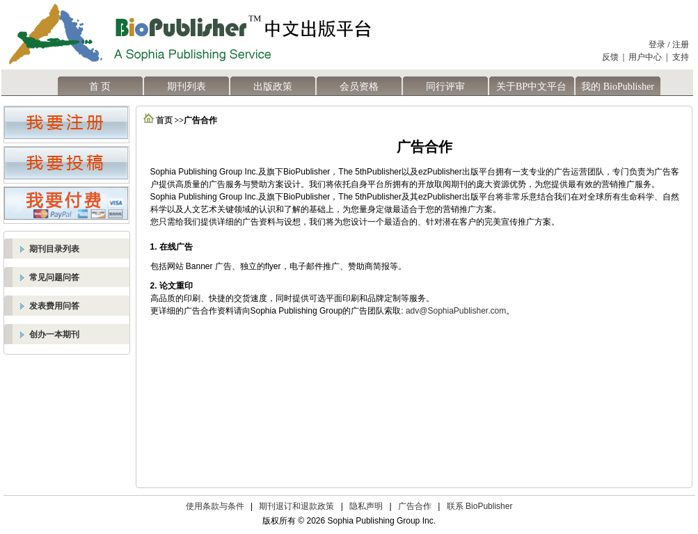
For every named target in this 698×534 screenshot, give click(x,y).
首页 (164, 120)
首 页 (100, 86)
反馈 (610, 57)
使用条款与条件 (215, 506)
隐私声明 (366, 506)
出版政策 (272, 86)
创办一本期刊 (54, 334)
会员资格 (359, 86)
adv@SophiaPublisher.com (456, 311)
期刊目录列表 (54, 249)
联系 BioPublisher (480, 506)
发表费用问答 (54, 306)
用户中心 (645, 57)
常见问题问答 (54, 277)
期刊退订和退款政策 (296, 506)
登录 (657, 44)
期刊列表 (186, 86)
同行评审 (445, 86)
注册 (680, 44)
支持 (680, 57)
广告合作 (414, 506)
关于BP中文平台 (531, 86)
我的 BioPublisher (617, 86)
